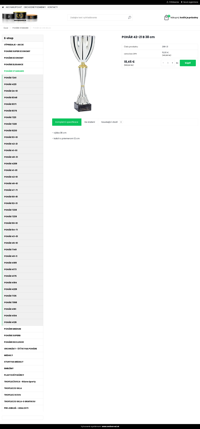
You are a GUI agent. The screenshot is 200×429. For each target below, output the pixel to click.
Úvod (6, 28)
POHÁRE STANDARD (20, 28)
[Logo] (20, 17)
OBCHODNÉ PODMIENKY (35, 7)
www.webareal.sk (110, 426)
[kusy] (167, 63)
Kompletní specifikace (66, 122)
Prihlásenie (174, 2)
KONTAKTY (53, 7)
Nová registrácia (190, 2)
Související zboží (112, 122)
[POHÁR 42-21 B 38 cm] (83, 73)
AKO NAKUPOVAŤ (14, 7)
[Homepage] (3, 7)
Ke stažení (90, 122)
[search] (129, 18)
